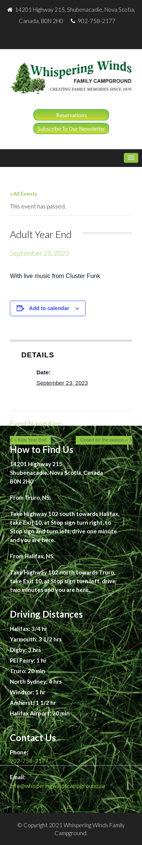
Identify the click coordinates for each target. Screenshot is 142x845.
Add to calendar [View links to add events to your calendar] (49, 308)
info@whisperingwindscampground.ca (57, 785)
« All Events (23, 194)
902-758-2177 (29, 760)
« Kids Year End (30, 440)
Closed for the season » (104, 440)
